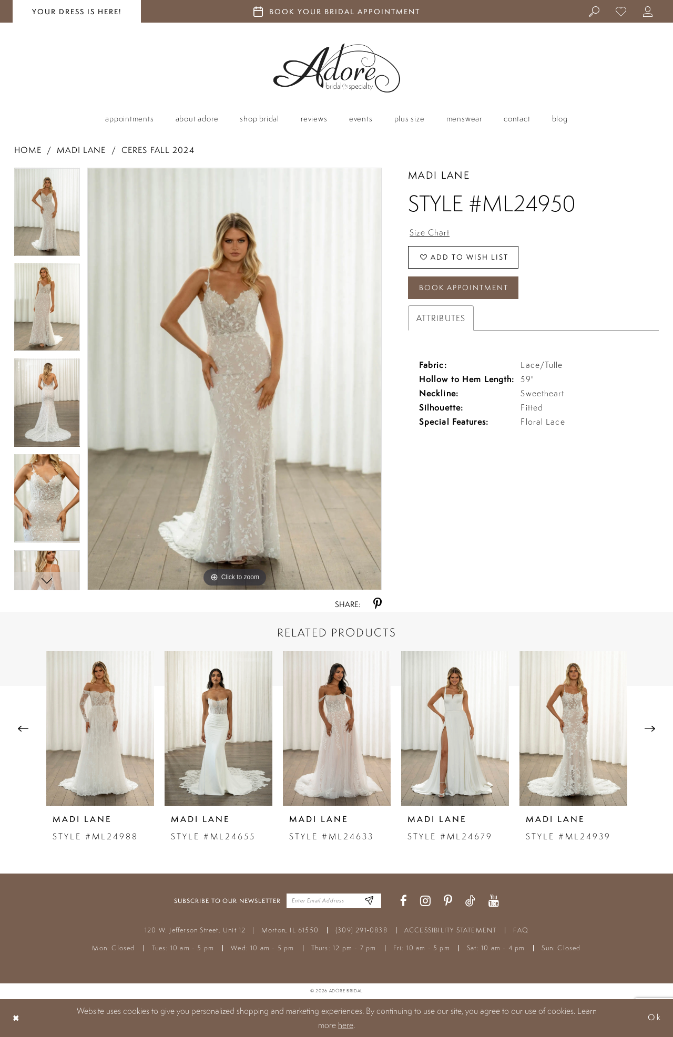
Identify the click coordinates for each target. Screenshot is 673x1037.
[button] (648, 11)
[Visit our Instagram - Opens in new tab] (425, 901)
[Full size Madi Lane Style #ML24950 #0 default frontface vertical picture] (234, 379)
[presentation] (100, 728)
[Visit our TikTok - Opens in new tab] (470, 901)
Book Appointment (463, 287)
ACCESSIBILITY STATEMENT (450, 930)
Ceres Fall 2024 (158, 150)
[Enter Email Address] (369, 901)
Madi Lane (81, 150)
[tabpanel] (47, 215)
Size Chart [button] (430, 232)
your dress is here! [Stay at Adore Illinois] (76, 11)
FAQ (520, 930)
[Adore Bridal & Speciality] (336, 68)
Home (28, 150)
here (345, 1025)
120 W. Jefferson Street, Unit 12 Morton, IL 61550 (232, 930)
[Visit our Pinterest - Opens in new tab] (448, 901)
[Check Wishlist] (621, 11)
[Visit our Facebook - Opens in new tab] (403, 901)
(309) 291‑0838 (361, 930)
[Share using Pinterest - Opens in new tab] (377, 604)
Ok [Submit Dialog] (654, 1017)
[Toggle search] (594, 11)
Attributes (440, 318)
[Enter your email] (334, 901)
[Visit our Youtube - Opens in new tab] (493, 901)
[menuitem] (594, 11)
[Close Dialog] (16, 1018)
